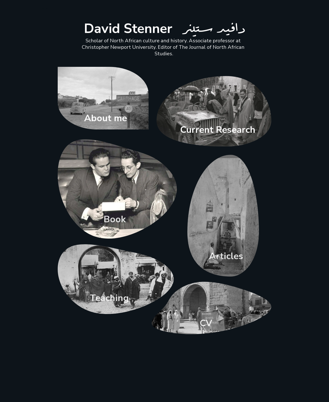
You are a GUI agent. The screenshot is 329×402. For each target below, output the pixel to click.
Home (43, 8)
